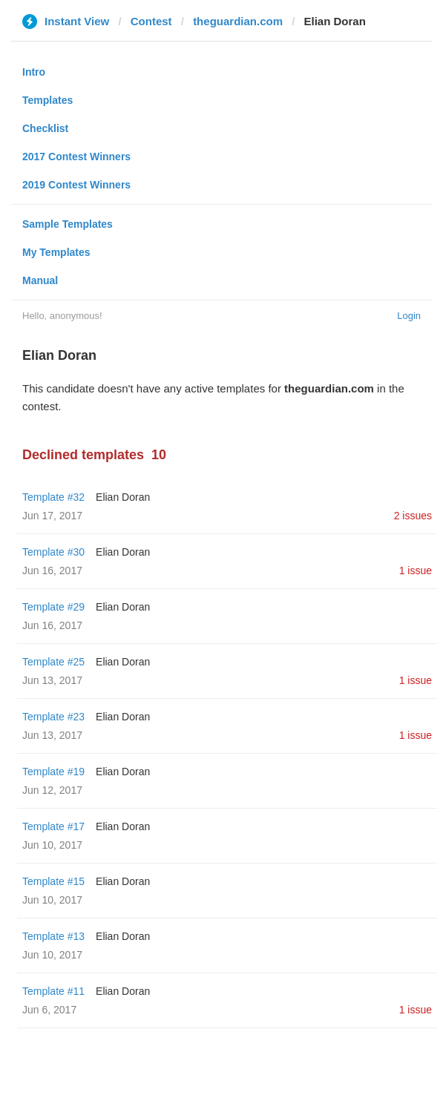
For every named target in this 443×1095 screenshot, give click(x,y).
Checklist (45, 128)
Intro (33, 72)
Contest (151, 21)
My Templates (56, 252)
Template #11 (53, 991)
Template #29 (53, 607)
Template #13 (53, 936)
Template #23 (53, 717)
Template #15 (53, 881)
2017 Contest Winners (76, 156)
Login (409, 315)
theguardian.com (238, 21)
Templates (47, 100)
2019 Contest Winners (76, 185)
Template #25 (53, 662)
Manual (40, 280)
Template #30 (53, 552)
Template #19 (53, 771)
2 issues (413, 516)
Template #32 (53, 497)
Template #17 (53, 826)
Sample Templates (67, 224)
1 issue (415, 570)
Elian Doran (123, 497)
